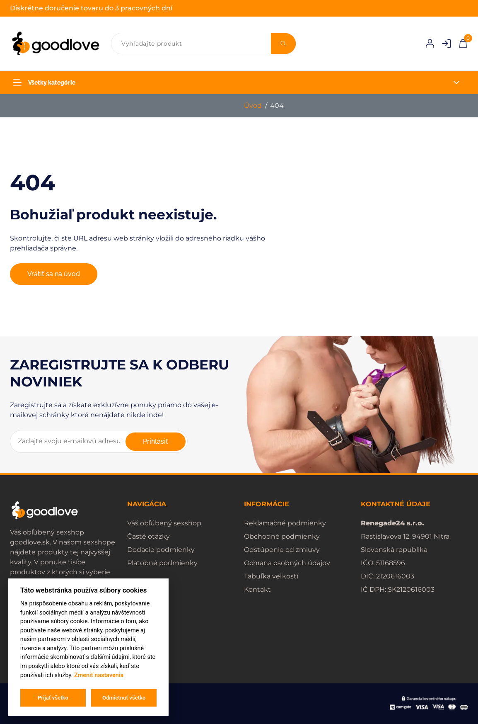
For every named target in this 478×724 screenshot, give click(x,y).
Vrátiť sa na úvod (53, 274)
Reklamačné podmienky (285, 523)
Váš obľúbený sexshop (164, 523)
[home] (55, 43)
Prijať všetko (53, 698)
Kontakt (257, 589)
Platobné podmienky (162, 563)
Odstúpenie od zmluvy (282, 550)
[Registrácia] (446, 43)
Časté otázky (148, 536)
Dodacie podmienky (161, 550)
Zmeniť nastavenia (98, 675)
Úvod (253, 105)
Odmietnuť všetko (123, 698)
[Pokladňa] (463, 43)
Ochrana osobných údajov (287, 563)
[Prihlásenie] (430, 43)
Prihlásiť (155, 441)
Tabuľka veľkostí (271, 576)
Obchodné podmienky (282, 536)
